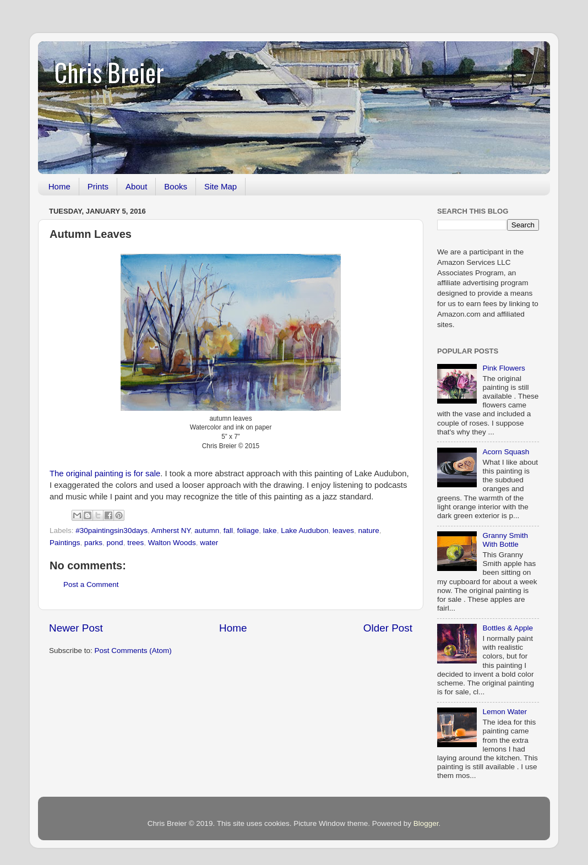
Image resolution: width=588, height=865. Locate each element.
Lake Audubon (304, 530)
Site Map (220, 186)
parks (93, 542)
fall (228, 530)
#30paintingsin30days (111, 530)
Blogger (426, 823)
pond (115, 542)
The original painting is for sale (105, 473)
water (209, 542)
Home (59, 186)
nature (368, 530)
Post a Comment (91, 584)
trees (135, 542)
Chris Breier (109, 71)
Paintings (65, 542)
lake (270, 530)
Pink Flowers (503, 368)
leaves (343, 530)
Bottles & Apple (507, 628)
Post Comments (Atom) (133, 650)
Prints (98, 186)
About (136, 186)
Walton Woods (172, 542)
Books (175, 186)
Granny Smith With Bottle (505, 539)
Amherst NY (170, 530)
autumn (206, 530)
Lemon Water (504, 712)
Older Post (387, 628)
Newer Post (76, 628)
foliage (248, 530)
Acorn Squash (505, 452)
